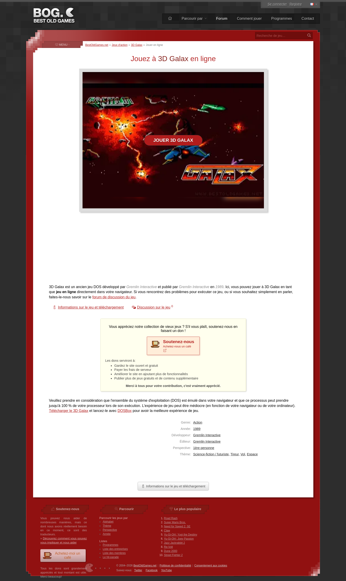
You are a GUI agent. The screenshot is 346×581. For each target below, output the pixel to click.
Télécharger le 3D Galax (68, 411)
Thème (107, 525)
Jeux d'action (120, 45)
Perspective (110, 529)
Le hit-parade (111, 557)
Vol (243, 454)
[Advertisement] (171, 250)
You (166, 570)
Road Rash (171, 518)
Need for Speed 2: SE (177, 526)
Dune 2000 (170, 551)
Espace (252, 454)
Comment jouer (249, 18)
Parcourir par (194, 18)
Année (107, 534)
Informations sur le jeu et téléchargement (173, 486)
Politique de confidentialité (175, 565)
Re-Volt (168, 547)
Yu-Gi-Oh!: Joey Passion (179, 538)
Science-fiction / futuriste (211, 454)
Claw (167, 530)
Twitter (138, 570)
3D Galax (136, 45)
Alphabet (108, 521)
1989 (196, 429)
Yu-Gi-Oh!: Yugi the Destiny (180, 534)
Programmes (281, 18)
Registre (296, 4)
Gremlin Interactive (207, 435)
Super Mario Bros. (175, 522)
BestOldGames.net (96, 45)
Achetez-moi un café (61, 555)
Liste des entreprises (115, 549)
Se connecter (277, 4)
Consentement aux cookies (210, 565)
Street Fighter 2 (173, 555)
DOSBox (124, 411)
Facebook (152, 570)
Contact (308, 18)
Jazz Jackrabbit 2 (174, 542)
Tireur (235, 454)
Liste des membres (114, 553)
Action (197, 422)
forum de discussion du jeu (113, 297)
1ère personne (203, 448)
